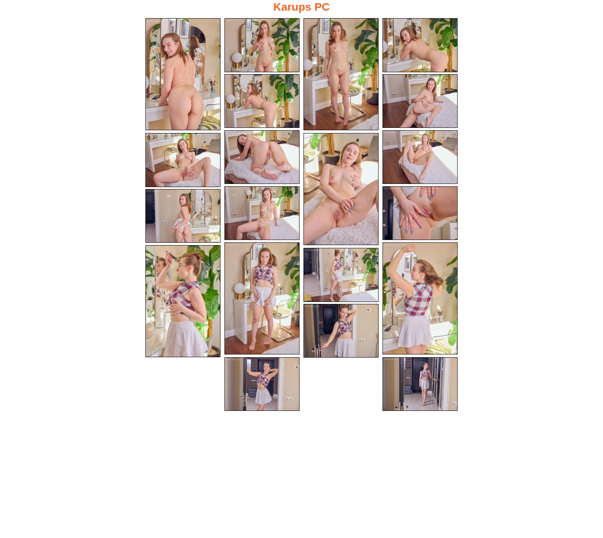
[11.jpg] (262, 213)
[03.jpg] (341, 74)
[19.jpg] (262, 384)
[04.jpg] (420, 45)
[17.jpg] (341, 275)
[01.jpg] (182, 74)
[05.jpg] (262, 101)
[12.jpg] (420, 213)
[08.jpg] (420, 157)
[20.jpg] (420, 384)
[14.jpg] (262, 298)
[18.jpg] (341, 331)
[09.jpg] (182, 160)
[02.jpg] (262, 45)
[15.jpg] (420, 298)
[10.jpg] (341, 189)
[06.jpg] (420, 101)
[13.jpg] (182, 216)
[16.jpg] (182, 301)
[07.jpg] (262, 157)
